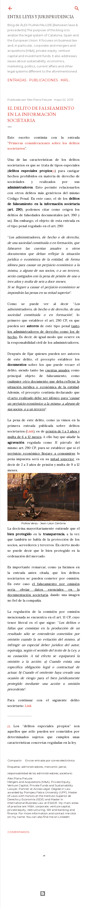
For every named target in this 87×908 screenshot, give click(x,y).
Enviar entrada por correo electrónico (50, 760)
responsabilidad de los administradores (32, 773)
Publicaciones (43, 80)
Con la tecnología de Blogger (42, 893)
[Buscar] (77, 7)
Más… (65, 80)
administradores (32, 766)
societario (66, 773)
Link (28, 706)
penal (62, 766)
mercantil (50, 766)
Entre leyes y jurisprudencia (40, 16)
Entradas (16, 80)
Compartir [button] (14, 760)
